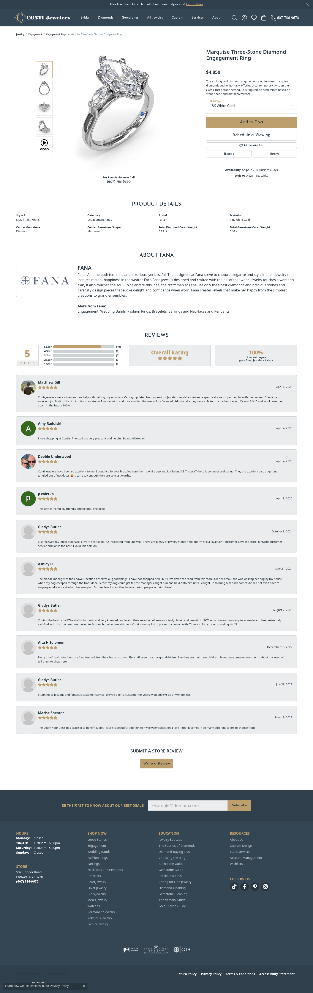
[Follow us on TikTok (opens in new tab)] (234, 886)
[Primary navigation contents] (151, 17)
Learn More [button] (194, 4)
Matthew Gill (49, 382)
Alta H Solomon (51, 642)
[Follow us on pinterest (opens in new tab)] (255, 886)
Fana (162, 220)
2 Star (48, 360)
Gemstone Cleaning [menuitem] (173, 894)
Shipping (229, 154)
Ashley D (45, 564)
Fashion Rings (139, 311)
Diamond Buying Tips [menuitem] (174, 852)
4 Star (48, 351)
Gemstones (130, 17)
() (117, 347)
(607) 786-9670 (119, 182)
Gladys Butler (49, 526)
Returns (274, 154)
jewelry (20, 34)
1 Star (48, 364)
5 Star (48, 347)
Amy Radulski (49, 423)
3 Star (48, 355)
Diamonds (105, 17)
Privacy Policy (211, 974)
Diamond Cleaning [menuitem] (172, 888)
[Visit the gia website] (182, 949)
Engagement (35, 34)
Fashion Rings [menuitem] (97, 858)
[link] (285, 17)
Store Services (240, 852)
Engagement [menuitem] (96, 845)
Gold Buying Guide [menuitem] (172, 906)
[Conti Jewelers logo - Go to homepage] (42, 17)
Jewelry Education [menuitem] (171, 839)
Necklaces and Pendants (210, 311)
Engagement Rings (56, 34)
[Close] (307, 4)
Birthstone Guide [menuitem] (171, 864)
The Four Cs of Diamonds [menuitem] (177, 845)
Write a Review (156, 764)
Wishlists (236, 864)
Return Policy (187, 974)
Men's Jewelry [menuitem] (97, 900)
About (217, 17)
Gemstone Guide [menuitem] (171, 870)
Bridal (85, 17)
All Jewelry (155, 17)
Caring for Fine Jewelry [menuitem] (175, 882)
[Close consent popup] (84, 986)
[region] (120, 107)
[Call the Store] (27, 881)
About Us (236, 839)
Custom (177, 17)
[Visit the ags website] (156, 949)
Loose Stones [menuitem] (97, 839)
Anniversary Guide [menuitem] (172, 900)
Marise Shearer (51, 712)
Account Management (246, 858)
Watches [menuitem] (93, 906)
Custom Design (241, 845)
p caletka (46, 493)
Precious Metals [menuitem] (170, 876)
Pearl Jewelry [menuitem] (96, 882)
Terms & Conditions (240, 974)
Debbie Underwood (54, 456)
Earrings (175, 311)
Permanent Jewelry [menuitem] (101, 912)
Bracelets (159, 311)
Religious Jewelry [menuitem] (99, 918)
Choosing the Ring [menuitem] (172, 858)
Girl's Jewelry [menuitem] (96, 894)
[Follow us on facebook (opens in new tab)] (244, 886)
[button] (234, 17)
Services (197, 17)
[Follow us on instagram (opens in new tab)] (265, 886)
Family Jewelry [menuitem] (97, 924)
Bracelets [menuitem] (94, 876)
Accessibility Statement (277, 974)
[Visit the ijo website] (130, 949)
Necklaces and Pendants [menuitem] (105, 870)
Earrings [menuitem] (93, 864)
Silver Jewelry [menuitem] (97, 888)
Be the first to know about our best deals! (103, 806)
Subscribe (239, 805)
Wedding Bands (113, 311)
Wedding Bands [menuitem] (98, 852)
